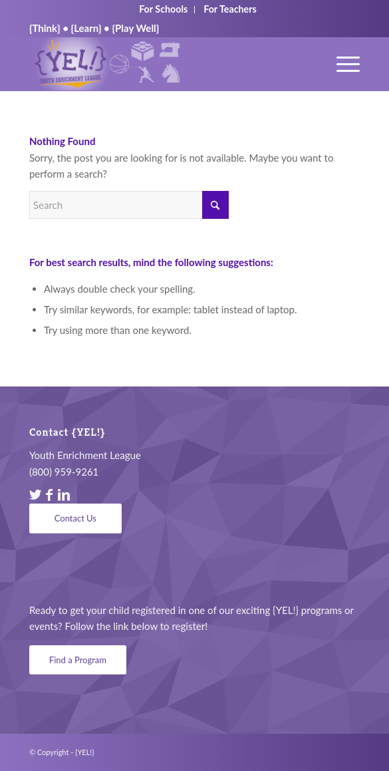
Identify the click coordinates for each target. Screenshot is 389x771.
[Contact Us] (75, 519)
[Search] (129, 205)
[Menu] (341, 63)
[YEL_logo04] (161, 63)
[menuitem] (341, 63)
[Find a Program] (77, 660)
